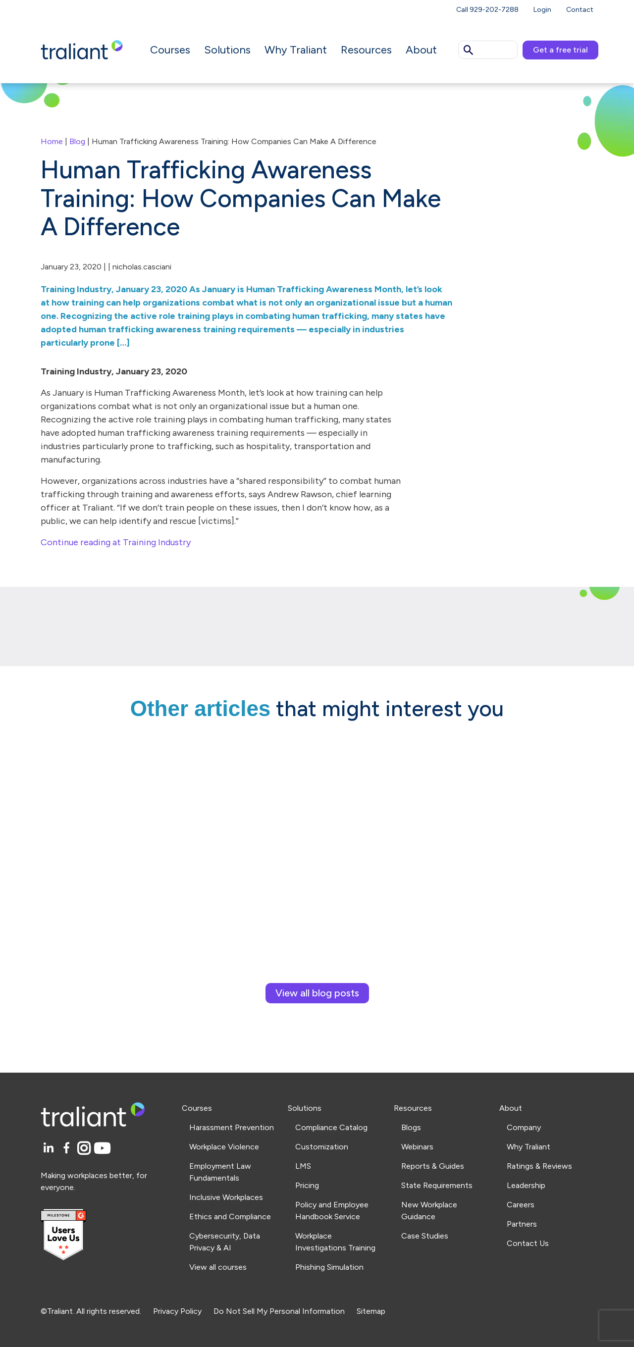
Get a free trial (560, 49)
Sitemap (371, 1311)
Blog (77, 141)
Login (542, 9)
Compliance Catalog (331, 1127)
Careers (520, 1204)
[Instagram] (85, 1149)
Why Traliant (295, 49)
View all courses (218, 1267)
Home (52, 141)
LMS (303, 1166)
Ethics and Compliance (230, 1216)
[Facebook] (68, 1149)
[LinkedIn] (50, 1149)
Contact (579, 9)
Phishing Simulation (329, 1267)
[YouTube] (102, 1149)
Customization (321, 1146)
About (421, 49)
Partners (522, 1224)
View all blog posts (317, 993)
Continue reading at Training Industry (116, 542)
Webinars (417, 1146)
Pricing (307, 1185)
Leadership (526, 1185)
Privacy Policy (177, 1311)
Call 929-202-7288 (487, 9)
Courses (170, 49)
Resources (366, 49)
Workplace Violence (224, 1146)
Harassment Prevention (231, 1127)
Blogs (411, 1127)
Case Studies (424, 1236)
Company (524, 1127)
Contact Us (528, 1243)
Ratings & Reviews (539, 1166)
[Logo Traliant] (82, 49)
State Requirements (437, 1185)
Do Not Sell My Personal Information (279, 1311)
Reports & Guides (432, 1166)
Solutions (227, 49)
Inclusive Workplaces (226, 1197)
